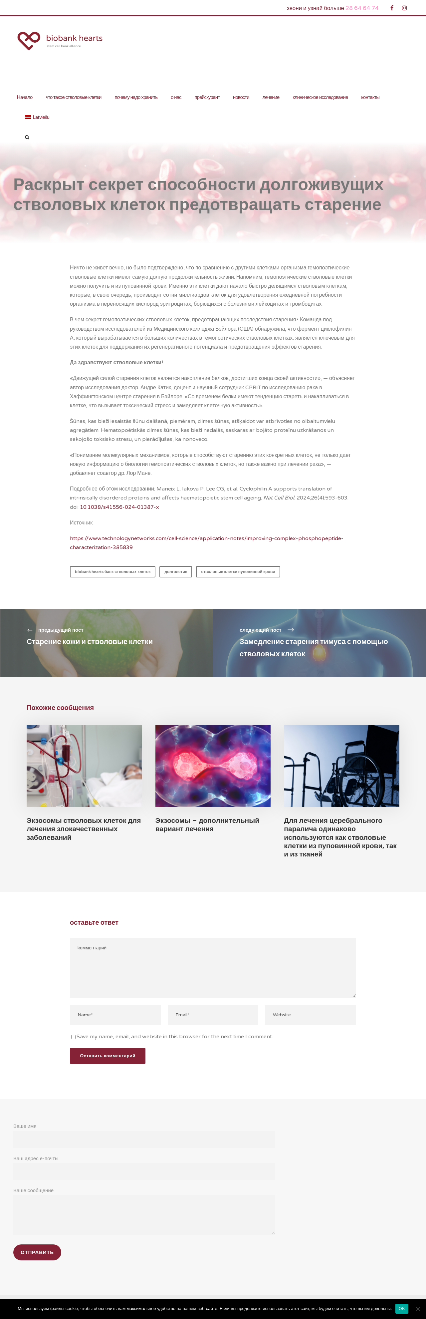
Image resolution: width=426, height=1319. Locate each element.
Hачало (24, 97)
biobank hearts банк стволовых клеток (113, 571)
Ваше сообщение (144, 1209)
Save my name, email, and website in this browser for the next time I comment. (169, 1034)
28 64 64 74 (364, 8)
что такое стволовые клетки (73, 97)
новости (241, 97)
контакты (370, 97)
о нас (176, 97)
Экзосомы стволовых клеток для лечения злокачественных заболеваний (84, 829)
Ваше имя (144, 1133)
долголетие (176, 571)
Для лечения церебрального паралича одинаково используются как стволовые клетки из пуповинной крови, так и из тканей (341, 837)
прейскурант (207, 97)
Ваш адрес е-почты (144, 1164)
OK (402, 1308)
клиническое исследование (320, 97)
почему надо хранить (135, 97)
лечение (270, 97)
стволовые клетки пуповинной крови (238, 571)
